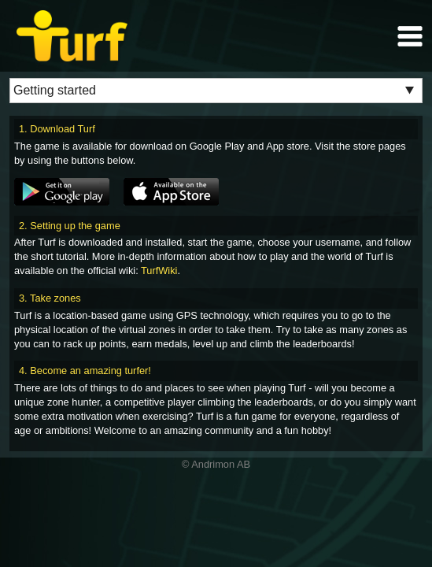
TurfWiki (159, 270)
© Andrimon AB (216, 464)
